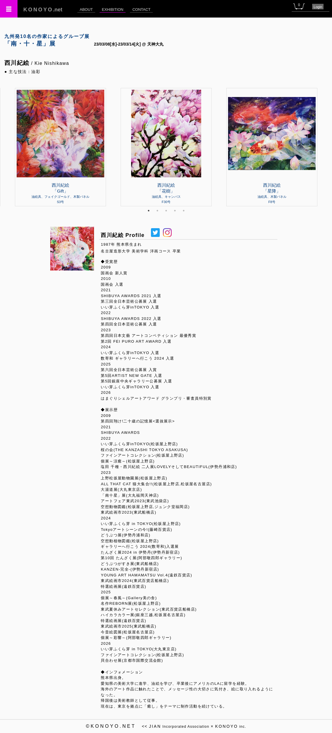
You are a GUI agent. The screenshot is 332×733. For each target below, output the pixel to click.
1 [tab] (149, 211)
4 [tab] (175, 211)
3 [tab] (166, 211)
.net (42, 10)
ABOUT (86, 9)
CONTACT (141, 9)
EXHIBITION (113, 9)
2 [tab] (157, 211)
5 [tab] (184, 211)
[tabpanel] (166, 147)
